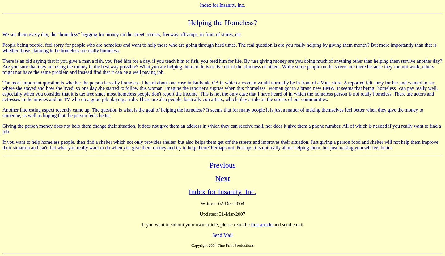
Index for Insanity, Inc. (222, 5)
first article (262, 224)
